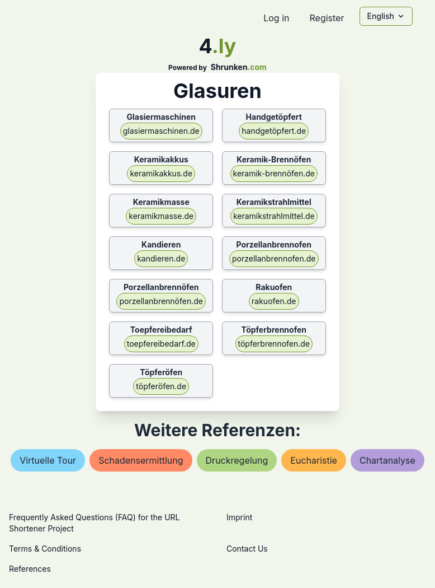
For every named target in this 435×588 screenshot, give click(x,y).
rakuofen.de (274, 301)
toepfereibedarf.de (161, 343)
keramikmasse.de (161, 216)
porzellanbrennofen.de (274, 258)
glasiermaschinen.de (161, 131)
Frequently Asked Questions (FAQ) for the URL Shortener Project (94, 522)
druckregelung (237, 460)
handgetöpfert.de (274, 131)
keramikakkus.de (161, 173)
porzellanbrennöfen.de (161, 301)
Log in (276, 18)
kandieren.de (161, 258)
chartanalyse (387, 460)
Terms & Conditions (45, 548)
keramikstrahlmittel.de (274, 216)
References (30, 568)
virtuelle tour (48, 460)
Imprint (239, 517)
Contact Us (247, 548)
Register (326, 18)
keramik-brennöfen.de (274, 173)
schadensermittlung (140, 460)
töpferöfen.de (161, 386)
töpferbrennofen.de (274, 343)
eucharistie (313, 460)
